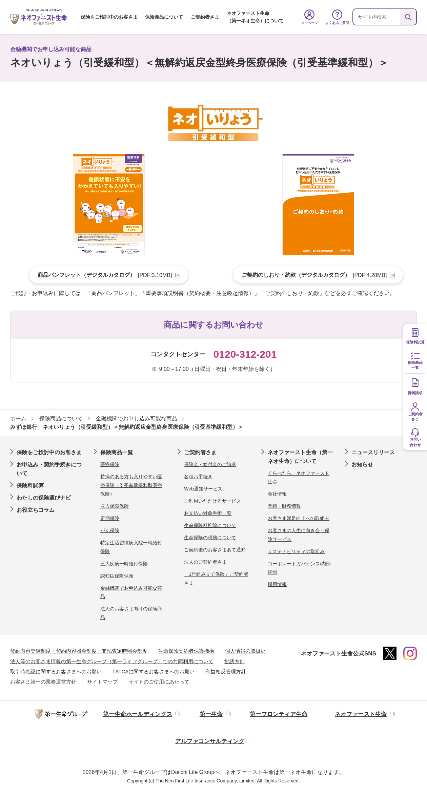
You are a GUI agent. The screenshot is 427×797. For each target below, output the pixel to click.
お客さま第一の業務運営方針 (43, 682)
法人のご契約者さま (205, 562)
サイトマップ (102, 682)
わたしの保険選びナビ (44, 498)
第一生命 (211, 714)
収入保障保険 (114, 506)
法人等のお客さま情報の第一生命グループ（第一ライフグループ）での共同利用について (112, 661)
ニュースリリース (373, 452)
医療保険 (109, 464)
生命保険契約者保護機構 (186, 651)
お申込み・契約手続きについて (49, 469)
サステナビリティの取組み (296, 551)
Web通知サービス (203, 488)
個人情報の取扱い (245, 651)
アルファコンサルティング (209, 741)
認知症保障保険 (117, 576)
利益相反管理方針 (225, 671)
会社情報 (277, 494)
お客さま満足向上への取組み (298, 518)
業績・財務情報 (284, 506)
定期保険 (109, 518)
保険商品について (164, 17)
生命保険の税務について (210, 537)
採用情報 (277, 584)
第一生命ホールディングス (137, 714)
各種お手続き (198, 476)
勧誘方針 (234, 661)
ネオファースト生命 (361, 714)
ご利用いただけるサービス (212, 501)
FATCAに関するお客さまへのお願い (154, 671)
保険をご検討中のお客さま (109, 17)
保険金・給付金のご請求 (210, 464)
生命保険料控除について (210, 525)
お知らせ (362, 464)
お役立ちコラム (36, 510)
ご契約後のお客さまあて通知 (215, 549)
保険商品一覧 (116, 452)
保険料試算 (30, 485)
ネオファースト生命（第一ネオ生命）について (255, 17)
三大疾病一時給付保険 (124, 563)
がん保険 (109, 530)
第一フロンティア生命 (278, 714)
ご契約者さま (205, 17)
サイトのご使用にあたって (158, 682)
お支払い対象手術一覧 (207, 513)
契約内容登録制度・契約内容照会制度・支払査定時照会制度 (78, 651)
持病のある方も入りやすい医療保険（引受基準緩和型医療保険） (131, 485)
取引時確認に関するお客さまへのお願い (56, 671)
